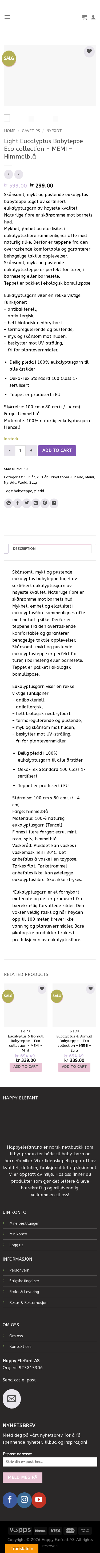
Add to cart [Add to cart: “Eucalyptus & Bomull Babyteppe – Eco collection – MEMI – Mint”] (25, 1066)
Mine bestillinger (24, 1223)
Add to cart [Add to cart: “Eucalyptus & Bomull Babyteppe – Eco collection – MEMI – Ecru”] (74, 1066)
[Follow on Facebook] (10, 1500)
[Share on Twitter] (26, 503)
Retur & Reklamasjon (28, 1303)
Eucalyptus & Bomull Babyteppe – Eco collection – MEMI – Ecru (74, 1043)
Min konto (18, 1234)
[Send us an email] (12, 1399)
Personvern (19, 1270)
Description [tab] (24, 549)
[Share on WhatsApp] (8, 503)
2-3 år (42, 477)
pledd (39, 491)
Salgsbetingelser (24, 1281)
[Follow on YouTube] (39, 1500)
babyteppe (23, 491)
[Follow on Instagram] (24, 1500)
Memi (89, 477)
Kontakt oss (20, 1346)
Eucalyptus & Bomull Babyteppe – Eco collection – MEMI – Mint (25, 1043)
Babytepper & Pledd (66, 477)
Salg (33, 482)
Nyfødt (54, 130)
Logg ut (16, 1245)
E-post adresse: (50, 1459)
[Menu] (7, 16)
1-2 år (29, 477)
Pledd (22, 482)
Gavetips (31, 130)
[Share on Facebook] (17, 503)
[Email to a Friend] (35, 503)
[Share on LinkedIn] (53, 503)
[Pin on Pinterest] (44, 503)
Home (9, 130)
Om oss (16, 1336)
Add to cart (57, 450)
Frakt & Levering (24, 1292)
